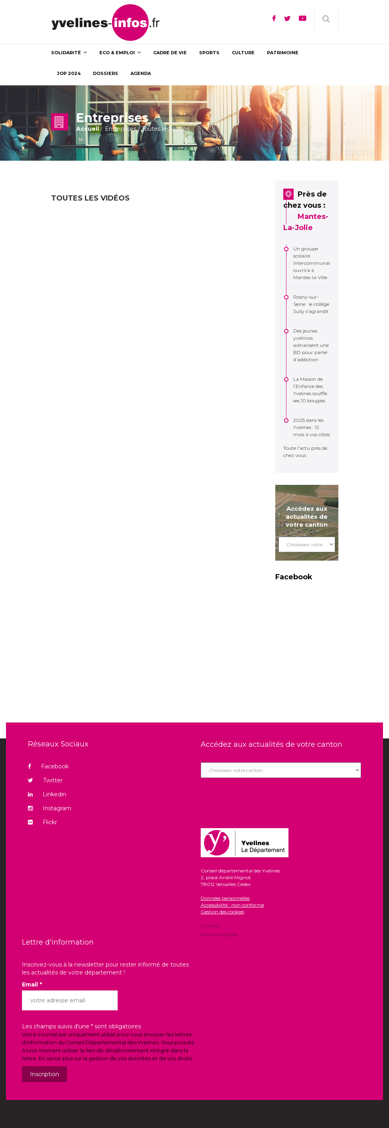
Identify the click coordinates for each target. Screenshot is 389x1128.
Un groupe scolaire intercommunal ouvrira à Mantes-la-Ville (311, 263)
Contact (210, 926)
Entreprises (120, 128)
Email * (32, 984)
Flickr (42, 822)
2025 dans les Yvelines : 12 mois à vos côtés (311, 427)
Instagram (49, 808)
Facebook (48, 766)
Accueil (87, 128)
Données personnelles (225, 898)
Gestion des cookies (222, 912)
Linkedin (47, 794)
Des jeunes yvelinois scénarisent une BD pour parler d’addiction (311, 345)
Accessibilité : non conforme (232, 905)
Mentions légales (219, 934)
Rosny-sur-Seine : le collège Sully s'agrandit (311, 304)
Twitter (45, 780)
